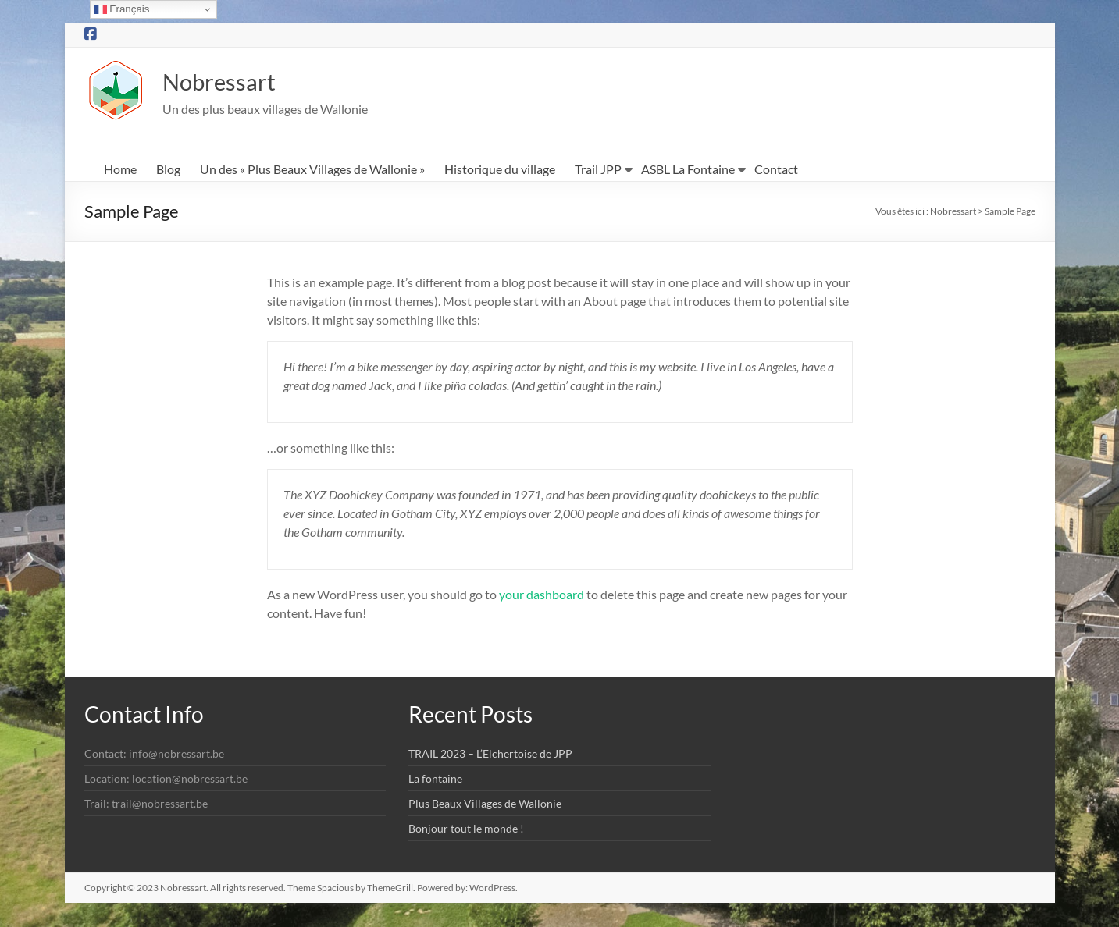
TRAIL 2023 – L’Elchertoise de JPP (490, 754)
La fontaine (435, 779)
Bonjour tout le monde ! (466, 829)
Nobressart (232, 81)
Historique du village (499, 169)
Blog (168, 169)
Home (120, 169)
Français (122, 9)
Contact (776, 169)
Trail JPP (598, 169)
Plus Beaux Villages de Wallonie (484, 804)
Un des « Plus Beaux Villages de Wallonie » (312, 169)
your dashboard (541, 595)
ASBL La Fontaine (688, 169)
